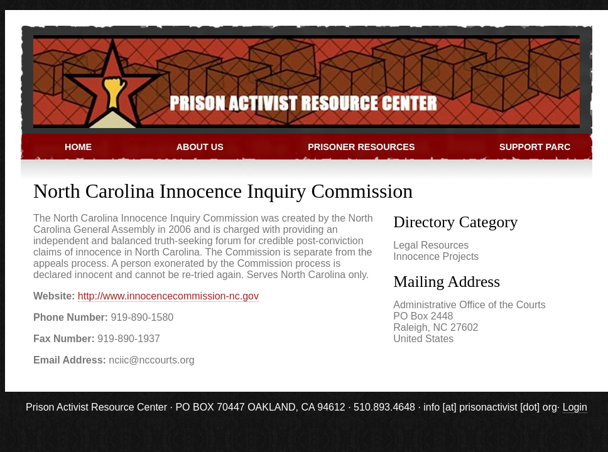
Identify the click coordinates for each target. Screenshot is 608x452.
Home (78, 147)
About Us (200, 147)
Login (575, 407)
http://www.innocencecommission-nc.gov (168, 296)
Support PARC (534, 147)
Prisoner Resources (361, 147)
